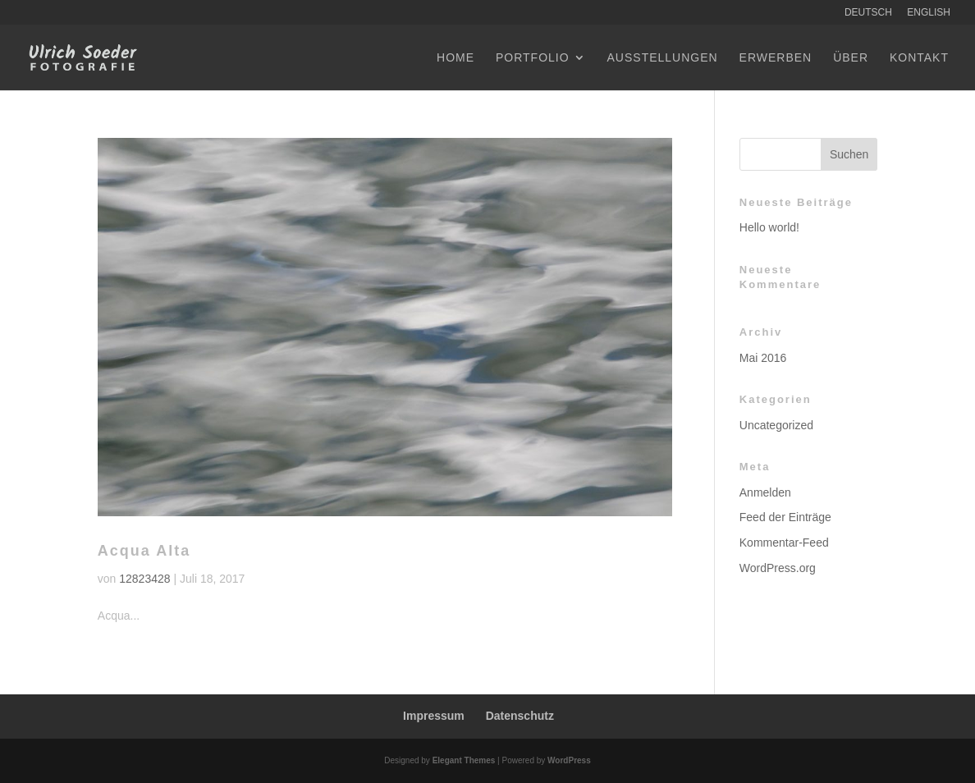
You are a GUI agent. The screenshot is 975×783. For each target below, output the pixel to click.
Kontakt (919, 58)
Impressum (434, 715)
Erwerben (775, 58)
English (928, 12)
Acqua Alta (144, 551)
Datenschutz (520, 715)
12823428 (144, 578)
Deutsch (868, 12)
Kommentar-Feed (784, 542)
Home (455, 58)
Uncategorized (776, 425)
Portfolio (533, 58)
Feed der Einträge (785, 517)
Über (850, 58)
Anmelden (765, 492)
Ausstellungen (662, 58)
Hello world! (769, 227)
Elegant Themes (464, 760)
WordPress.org (777, 568)
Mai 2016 (763, 357)
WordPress (569, 760)
